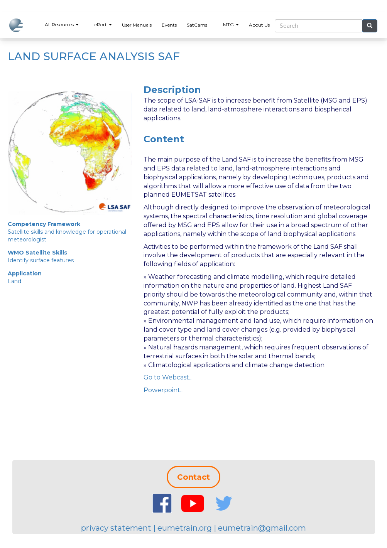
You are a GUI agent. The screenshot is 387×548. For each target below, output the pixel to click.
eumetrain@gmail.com (262, 528)
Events (169, 25)
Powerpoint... (164, 390)
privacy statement (116, 528)
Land (14, 281)
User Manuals (137, 25)
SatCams (197, 25)
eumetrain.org (184, 528)
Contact (193, 477)
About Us (259, 25)
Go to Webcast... (168, 377)
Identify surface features (41, 260)
